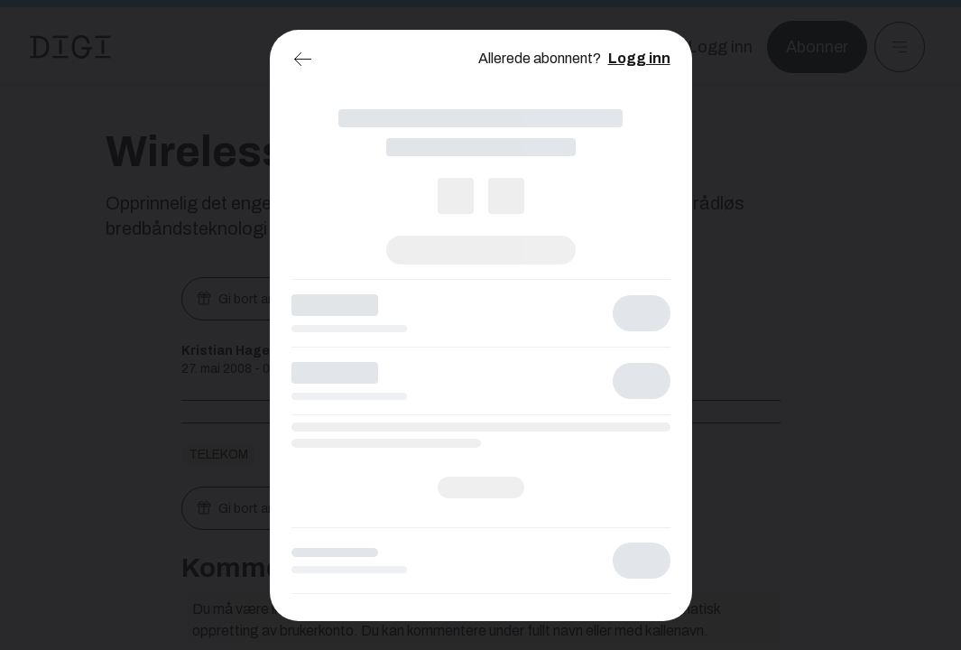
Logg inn (639, 58)
